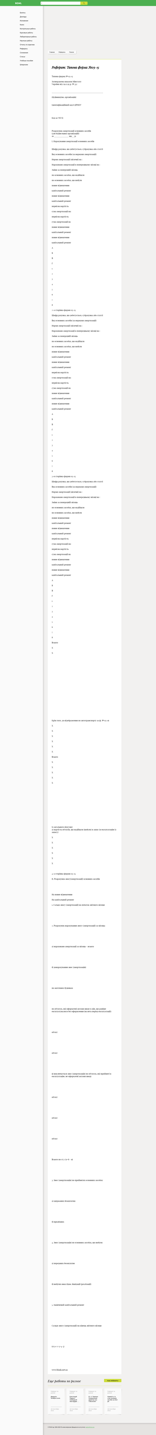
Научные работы (26, 41)
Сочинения (24, 53)
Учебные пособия (26, 61)
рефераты (62, 52)
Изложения (24, 21)
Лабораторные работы (28, 37)
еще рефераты (112, 1380)
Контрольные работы (28, 29)
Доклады (23, 17)
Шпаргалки (24, 65)
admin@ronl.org (90, 1427)
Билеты (22, 13)
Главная (52, 52)
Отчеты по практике (27, 45)
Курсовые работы (26, 33)
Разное (71, 52)
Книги (22, 25)
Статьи (22, 57)
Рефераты (24, 49)
